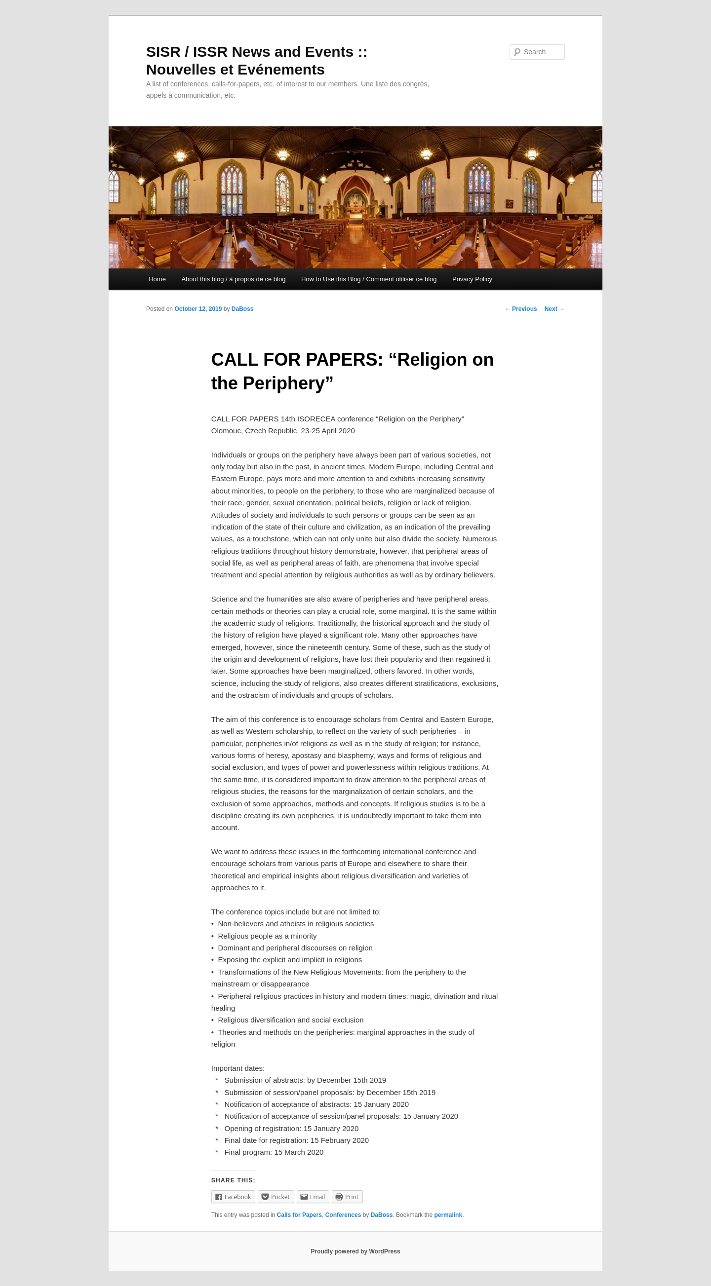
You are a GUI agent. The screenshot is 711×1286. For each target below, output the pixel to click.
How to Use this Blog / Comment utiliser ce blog (369, 279)
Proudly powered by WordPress (355, 1251)
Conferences (343, 1214)
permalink (448, 1214)
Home (157, 279)
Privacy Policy (472, 279)
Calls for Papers (299, 1214)
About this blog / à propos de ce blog (233, 279)
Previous (521, 308)
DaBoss (243, 308)
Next (555, 308)
